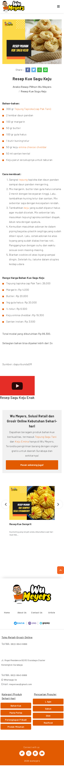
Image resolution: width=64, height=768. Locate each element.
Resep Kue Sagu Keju (33, 91)
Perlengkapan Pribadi (16, 719)
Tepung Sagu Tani (45, 436)
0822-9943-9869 (19, 644)
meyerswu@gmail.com (20, 684)
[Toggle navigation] (58, 6)
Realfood (48, 722)
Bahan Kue (16, 705)
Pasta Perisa (16, 712)
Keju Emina (22, 441)
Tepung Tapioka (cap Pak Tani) (32, 108)
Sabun (48, 708)
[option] (32, 512)
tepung (23, 179)
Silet (48, 715)
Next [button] (58, 504)
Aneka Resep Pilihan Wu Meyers (32, 87)
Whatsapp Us (9, 679)
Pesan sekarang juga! (32, 464)
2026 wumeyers (32, 760)
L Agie (48, 701)
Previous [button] (6, 504)
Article (51, 612)
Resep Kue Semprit (20, 524)
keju (27, 207)
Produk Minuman (16, 726)
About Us (21, 612)
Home (7, 612)
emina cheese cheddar (33, 147)
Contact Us (36, 612)
